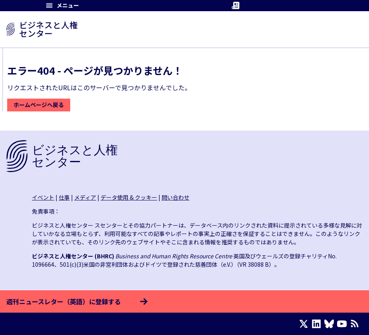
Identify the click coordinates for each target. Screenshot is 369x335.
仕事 (64, 197)
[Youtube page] (343, 324)
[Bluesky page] (330, 324)
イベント (43, 197)
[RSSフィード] (356, 324)
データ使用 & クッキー (129, 197)
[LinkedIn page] (318, 324)
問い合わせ (175, 197)
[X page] (305, 324)
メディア (85, 197)
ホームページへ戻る (39, 105)
